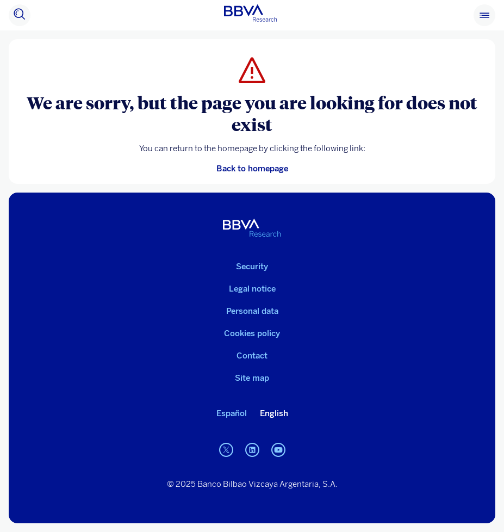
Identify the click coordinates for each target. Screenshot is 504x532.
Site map (252, 378)
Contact (252, 356)
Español (231, 413)
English (274, 413)
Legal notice (252, 289)
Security (252, 266)
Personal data (252, 311)
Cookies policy (252, 333)
